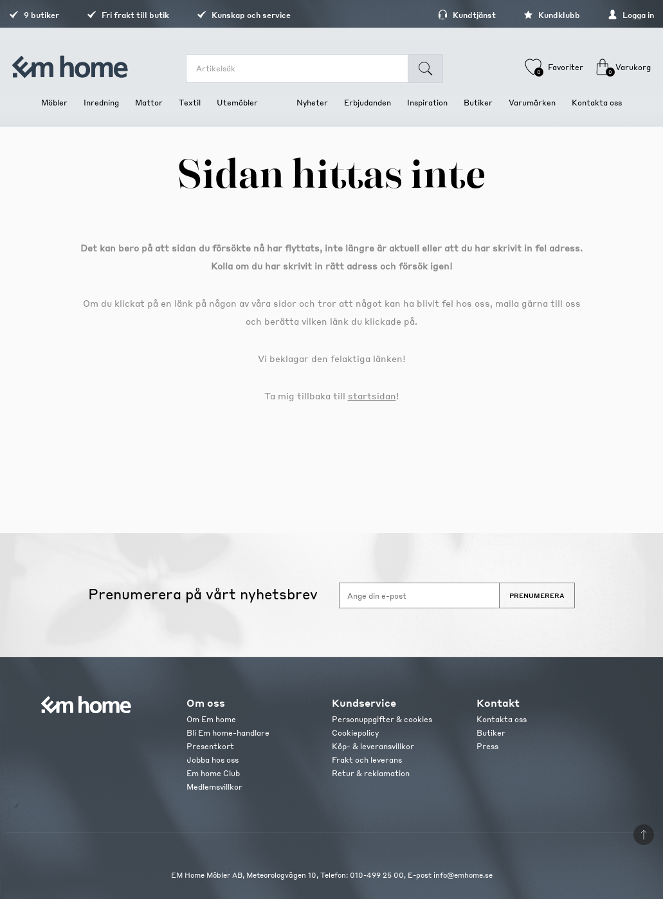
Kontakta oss (502, 719)
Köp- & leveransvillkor (373, 746)
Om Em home (211, 719)
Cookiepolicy (355, 733)
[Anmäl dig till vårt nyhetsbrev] (419, 595)
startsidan (372, 395)
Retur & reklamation (371, 773)
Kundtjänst (435, 15)
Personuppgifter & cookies (382, 719)
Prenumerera (537, 595)
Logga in (599, 15)
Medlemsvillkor (214, 787)
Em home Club (213, 773)
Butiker (491, 733)
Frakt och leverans (367, 760)
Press (487, 746)
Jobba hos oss (212, 760)
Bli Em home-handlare (227, 733)
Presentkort (210, 746)
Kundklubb (519, 15)
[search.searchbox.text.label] (305, 68)
